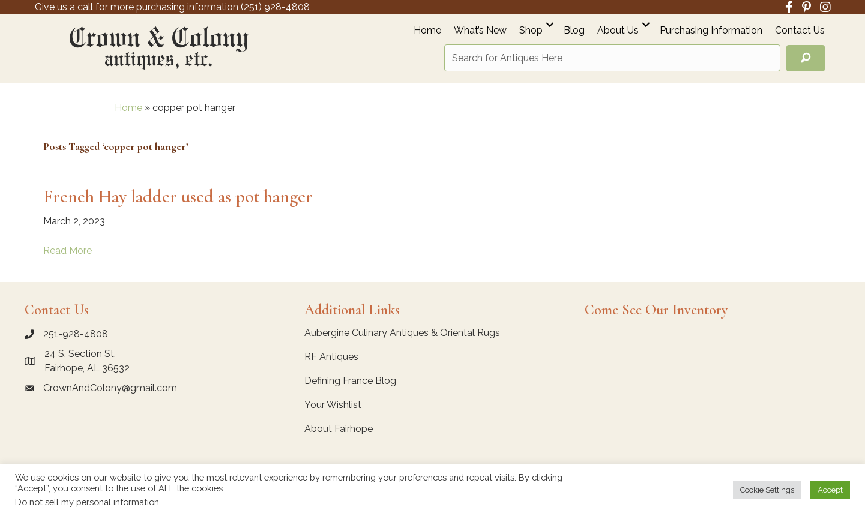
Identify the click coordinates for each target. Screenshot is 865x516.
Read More (67, 250)
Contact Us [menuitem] (800, 31)
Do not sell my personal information (87, 502)
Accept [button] (830, 489)
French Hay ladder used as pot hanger (178, 196)
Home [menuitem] (427, 31)
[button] (550, 24)
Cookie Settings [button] (767, 489)
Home (128, 107)
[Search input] (612, 57)
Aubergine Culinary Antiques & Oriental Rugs (402, 332)
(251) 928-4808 (275, 7)
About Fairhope (338, 428)
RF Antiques (331, 356)
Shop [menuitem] (531, 31)
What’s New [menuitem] (480, 31)
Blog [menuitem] (574, 31)
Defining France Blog (350, 380)
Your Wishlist (332, 404)
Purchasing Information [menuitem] (711, 31)
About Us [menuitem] (618, 31)
